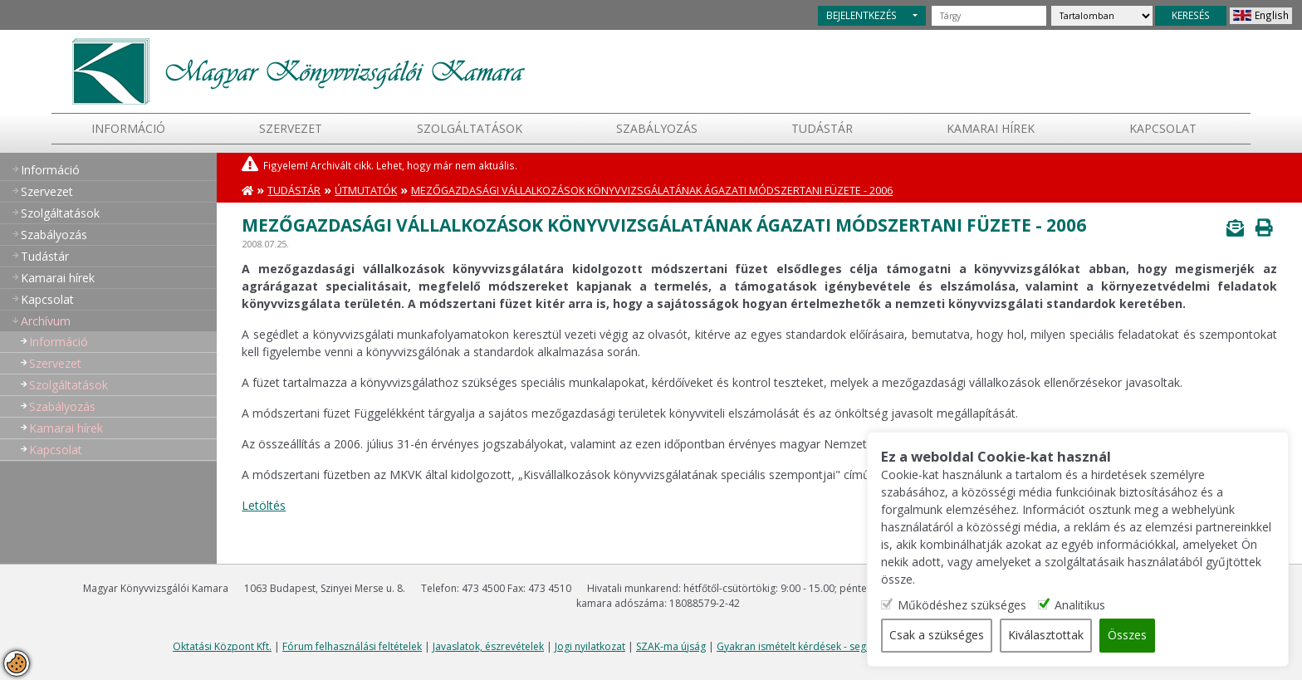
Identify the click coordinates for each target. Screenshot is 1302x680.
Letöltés (264, 505)
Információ (128, 128)
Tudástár (294, 190)
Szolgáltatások (469, 128)
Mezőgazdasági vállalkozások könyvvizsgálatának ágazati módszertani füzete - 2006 (652, 190)
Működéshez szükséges (968, 606)
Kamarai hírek (991, 128)
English (1272, 15)
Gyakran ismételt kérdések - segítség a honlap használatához (860, 646)
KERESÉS (1191, 15)
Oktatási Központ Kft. (222, 646)
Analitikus (1086, 606)
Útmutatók (366, 190)
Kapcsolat (1163, 128)
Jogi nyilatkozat (590, 646)
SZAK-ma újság (671, 646)
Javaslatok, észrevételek (488, 646)
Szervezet (290, 128)
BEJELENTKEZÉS (861, 15)
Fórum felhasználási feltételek (352, 646)
